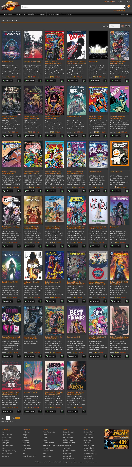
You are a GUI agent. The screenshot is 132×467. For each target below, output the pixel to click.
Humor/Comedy (48, 443)
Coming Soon (20, 14)
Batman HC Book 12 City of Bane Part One (53, 338)
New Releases (8, 14)
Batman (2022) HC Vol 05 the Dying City (119, 283)
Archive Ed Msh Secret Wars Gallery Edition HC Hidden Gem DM (75, 173)
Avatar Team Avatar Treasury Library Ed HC (53, 228)
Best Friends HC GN (73, 337)
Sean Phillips (88, 435)
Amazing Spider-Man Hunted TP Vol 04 (9, 117)
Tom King (66, 448)
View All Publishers (29, 456)
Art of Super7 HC (116, 172)
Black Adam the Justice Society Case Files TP (75, 393)
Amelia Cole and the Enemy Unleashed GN (31, 117)
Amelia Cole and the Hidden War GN (52, 117)
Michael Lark (88, 456)
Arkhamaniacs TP (95, 172)
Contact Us (6, 456)
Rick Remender (68, 440)
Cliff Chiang (87, 443)
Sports (45, 453)
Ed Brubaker (67, 445)
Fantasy (45, 437)
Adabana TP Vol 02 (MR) (32, 61)
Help (120, 1)
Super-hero (47, 456)
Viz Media (26, 440)
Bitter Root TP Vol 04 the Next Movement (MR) (54, 393)
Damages (5, 443)
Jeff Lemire (67, 435)
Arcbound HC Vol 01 (74, 116)
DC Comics (26, 432)
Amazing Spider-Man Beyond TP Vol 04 (117, 62)
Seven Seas (27, 448)
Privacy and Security (9, 451)
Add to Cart (7, 81)
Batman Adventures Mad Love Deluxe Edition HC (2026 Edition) (11, 339)
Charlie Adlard (88, 448)
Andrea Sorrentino (90, 453)
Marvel (25, 437)
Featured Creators (55, 14)
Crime (45, 435)
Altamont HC (93, 61)
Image (25, 435)
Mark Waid (67, 456)
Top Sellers (68, 14)
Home (4, 432)
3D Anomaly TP (7, 61)
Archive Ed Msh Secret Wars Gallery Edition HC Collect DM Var (32, 173)
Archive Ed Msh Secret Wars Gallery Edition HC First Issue (53, 173)
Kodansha (26, 445)
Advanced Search (119, 11)
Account (124, 14)
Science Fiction (48, 451)
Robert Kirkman (68, 432)
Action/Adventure (49, 432)
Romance (46, 448)
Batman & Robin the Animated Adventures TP (76, 283)
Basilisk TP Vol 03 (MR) (10, 282)
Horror (45, 440)
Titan (24, 453)
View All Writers (68, 459)
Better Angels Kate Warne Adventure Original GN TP (119, 338)
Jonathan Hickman (69, 451)
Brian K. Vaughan (69, 443)
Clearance (5, 440)
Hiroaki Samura (89, 451)
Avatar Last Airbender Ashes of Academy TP (31, 228)
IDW (24, 451)
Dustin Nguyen (89, 445)
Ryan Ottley (88, 440)
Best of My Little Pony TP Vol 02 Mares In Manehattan (97, 339)
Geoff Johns (67, 453)
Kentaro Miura (68, 437)
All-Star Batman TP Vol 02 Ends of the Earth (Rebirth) (76, 62)
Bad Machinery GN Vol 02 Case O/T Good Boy (97, 228)
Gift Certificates (110, 1)
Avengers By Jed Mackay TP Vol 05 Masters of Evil (76, 228)
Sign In (127, 1)
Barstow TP (114, 227)
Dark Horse (26, 443)
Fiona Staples (88, 437)
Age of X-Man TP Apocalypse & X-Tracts (53, 62)
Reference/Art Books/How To (53, 445)
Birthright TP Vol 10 (30, 392)
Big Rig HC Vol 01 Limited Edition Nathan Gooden (10, 393)
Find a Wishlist (7, 453)
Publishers (32, 14)
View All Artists (88, 459)
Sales (42, 14)
